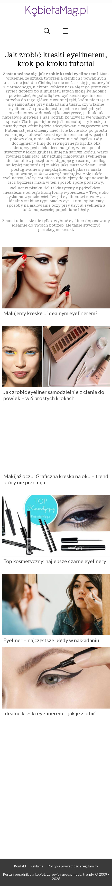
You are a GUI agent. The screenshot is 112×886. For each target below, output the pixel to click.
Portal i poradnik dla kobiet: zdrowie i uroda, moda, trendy (48, 874)
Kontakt (20, 866)
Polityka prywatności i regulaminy (73, 866)
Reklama (37, 866)
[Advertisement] (56, 786)
